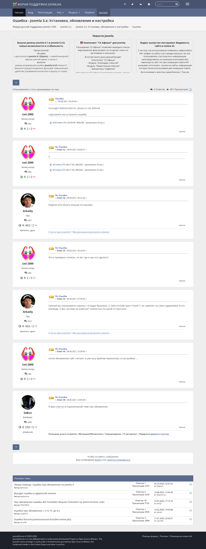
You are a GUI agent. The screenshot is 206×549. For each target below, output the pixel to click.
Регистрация (45, 12)
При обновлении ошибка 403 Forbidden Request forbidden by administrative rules (59, 501)
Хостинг (103, 12)
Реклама (164, 536)
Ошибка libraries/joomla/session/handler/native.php (42, 519)
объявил (41, 53)
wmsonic (24, 487)
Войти (98, 459)
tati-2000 (27, 114)
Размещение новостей (181, 536)
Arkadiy (28, 211)
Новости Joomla (103, 36)
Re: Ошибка (61, 147)
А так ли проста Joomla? (59, 232)
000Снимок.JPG (58, 123)
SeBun (28, 413)
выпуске (41, 62)
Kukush (160, 486)
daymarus (24, 496)
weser (159, 512)
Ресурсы (74, 12)
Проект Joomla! (41, 50)
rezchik (23, 522)
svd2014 (24, 513)
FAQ (60, 12)
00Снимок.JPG (57, 165)
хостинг (165, 434)
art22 (159, 503)
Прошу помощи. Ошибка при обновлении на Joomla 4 (44, 484)
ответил (59, 406)
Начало (19, 12)
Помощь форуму (150, 536)
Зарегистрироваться (118, 459)
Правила (89, 12)
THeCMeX (24, 505)
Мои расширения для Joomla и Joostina (91, 232)
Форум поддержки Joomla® (37, 4)
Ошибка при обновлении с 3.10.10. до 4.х (37, 510)
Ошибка (59, 98)
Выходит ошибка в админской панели (35, 493)
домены (155, 434)
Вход (30, 12)
